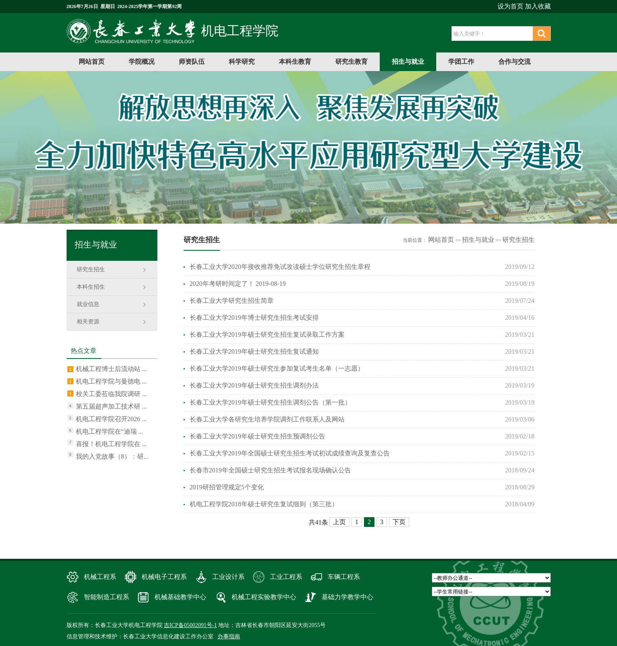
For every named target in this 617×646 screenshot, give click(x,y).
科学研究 (242, 61)
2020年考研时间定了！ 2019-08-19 (238, 283)
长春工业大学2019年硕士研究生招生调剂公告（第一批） (270, 402)
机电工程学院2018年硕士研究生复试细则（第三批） (264, 504)
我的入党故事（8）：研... (112, 456)
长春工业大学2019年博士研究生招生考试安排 (254, 317)
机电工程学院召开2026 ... (111, 418)
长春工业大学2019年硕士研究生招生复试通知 (254, 351)
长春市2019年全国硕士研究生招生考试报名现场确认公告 (270, 470)
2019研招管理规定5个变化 (227, 487)
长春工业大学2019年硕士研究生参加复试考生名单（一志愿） (277, 368)
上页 (339, 521)
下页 (399, 521)
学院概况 (142, 61)
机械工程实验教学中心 (264, 597)
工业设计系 (228, 576)
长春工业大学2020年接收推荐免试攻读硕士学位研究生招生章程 (280, 266)
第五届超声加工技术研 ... (111, 406)
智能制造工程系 (106, 597)
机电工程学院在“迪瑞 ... (109, 431)
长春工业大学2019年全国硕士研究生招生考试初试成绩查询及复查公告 (290, 453)
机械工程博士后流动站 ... (111, 368)
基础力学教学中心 (347, 597)
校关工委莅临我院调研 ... (111, 393)
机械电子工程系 (164, 576)
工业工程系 (286, 576)
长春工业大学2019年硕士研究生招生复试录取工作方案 (267, 334)
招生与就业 (408, 61)
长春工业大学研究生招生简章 (232, 300)
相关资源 (88, 322)
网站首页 (92, 61)
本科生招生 (91, 287)
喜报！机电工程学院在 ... (111, 443)
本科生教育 (295, 61)
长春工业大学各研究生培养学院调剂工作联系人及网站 (267, 419)
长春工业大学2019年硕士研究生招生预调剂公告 (257, 436)
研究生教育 (351, 61)
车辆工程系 (344, 576)
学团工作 (461, 61)
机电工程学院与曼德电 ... (111, 381)
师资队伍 (192, 61)
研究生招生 (91, 269)
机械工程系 (100, 576)
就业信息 (88, 304)
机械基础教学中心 (180, 597)
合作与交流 (514, 61)
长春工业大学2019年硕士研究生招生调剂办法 (254, 385)
